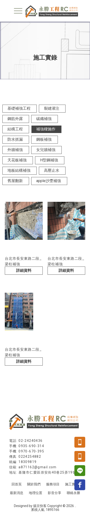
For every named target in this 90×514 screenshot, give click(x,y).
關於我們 (34, 484)
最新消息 (16, 493)
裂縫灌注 (51, 108)
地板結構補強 (18, 170)
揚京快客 (40, 506)
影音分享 (54, 493)
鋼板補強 (44, 139)
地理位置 (35, 493)
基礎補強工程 (18, 108)
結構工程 (15, 129)
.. (75, 506)
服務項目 (53, 484)
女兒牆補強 (45, 149)
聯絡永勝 (73, 493)
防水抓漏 (15, 139)
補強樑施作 (45, 129)
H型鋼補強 (49, 160)
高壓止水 (51, 170)
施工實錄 (71, 484)
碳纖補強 (44, 118)
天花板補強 (17, 160)
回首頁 (17, 484)
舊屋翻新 (15, 180)
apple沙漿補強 (48, 180)
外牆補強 (15, 149)
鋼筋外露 (15, 118)
